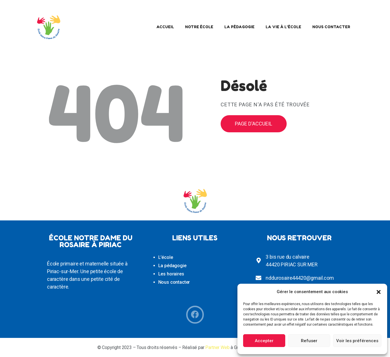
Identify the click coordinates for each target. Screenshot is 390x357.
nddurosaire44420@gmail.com (300, 278)
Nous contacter (174, 282)
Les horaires (171, 274)
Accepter (264, 340)
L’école (165, 257)
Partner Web (217, 347)
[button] (378, 292)
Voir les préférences (357, 340)
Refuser (309, 340)
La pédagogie (172, 265)
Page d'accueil (253, 124)
